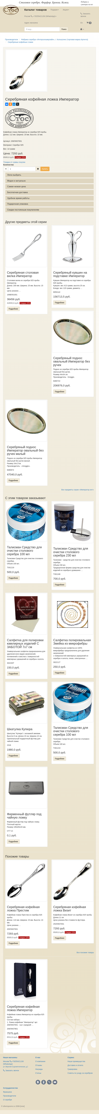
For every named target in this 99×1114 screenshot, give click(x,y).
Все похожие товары (85, 952)
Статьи (38, 1073)
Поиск (63, 29)
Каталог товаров (35, 9)
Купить (45, 169)
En (81, 23)
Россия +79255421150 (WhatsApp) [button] (40, 16)
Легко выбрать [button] (14, 175)
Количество (8, 165)
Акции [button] (66, 10)
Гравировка (72, 1069)
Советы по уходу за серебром (80, 1073)
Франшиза (7, 1092)
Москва (6, 1061)
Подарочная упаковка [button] (17, 204)
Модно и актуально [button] (16, 181)
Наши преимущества (76, 1061)
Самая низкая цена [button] (16, 186)
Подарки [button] (55, 10)
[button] (89, 22)
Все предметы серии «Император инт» (77, 490)
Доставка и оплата (75, 1065)
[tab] (49, 175)
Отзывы (38, 1065)
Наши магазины (10, 1057)
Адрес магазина (31, 23)
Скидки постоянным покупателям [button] (23, 210)
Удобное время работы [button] (18, 198)
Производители (9, 1096)
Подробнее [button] (13, 309)
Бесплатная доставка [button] (17, 192)
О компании (40, 1061)
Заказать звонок (85, 15)
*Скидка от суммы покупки (14, 162)
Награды (39, 1069)
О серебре (7, 1100)
